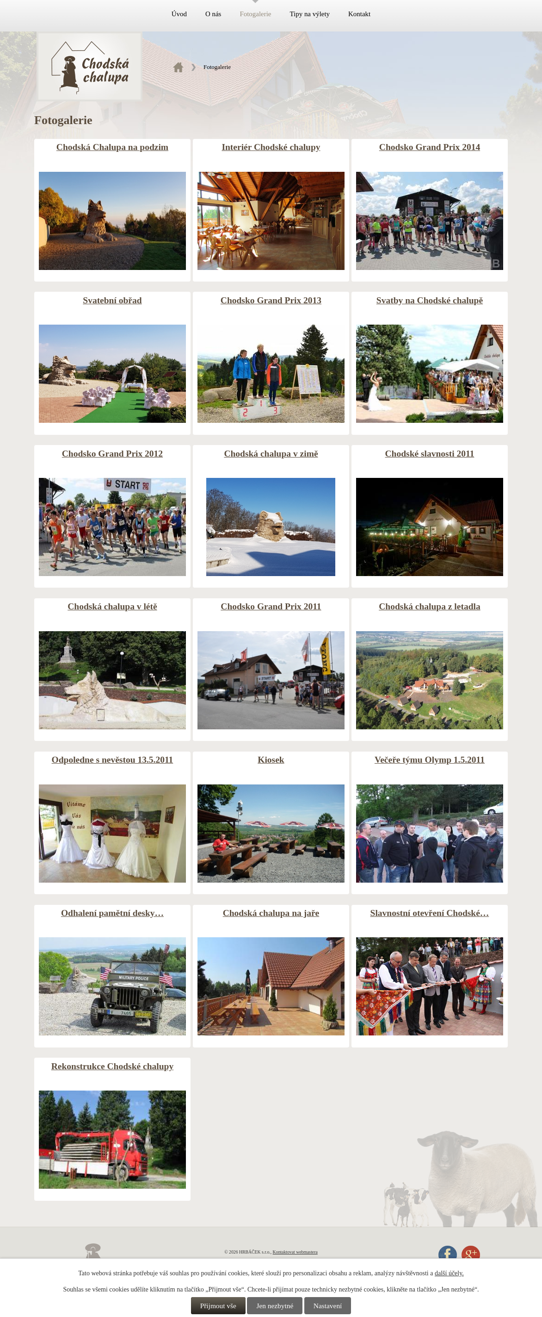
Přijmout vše (218, 1306)
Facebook (447, 1255)
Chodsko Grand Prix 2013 (271, 300)
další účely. (449, 1273)
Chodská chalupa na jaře (271, 913)
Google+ (471, 1255)
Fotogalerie (255, 14)
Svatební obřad (112, 300)
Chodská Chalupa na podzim (112, 147)
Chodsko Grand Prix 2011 (271, 606)
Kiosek (271, 760)
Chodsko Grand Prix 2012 (112, 453)
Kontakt (359, 14)
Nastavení (328, 1306)
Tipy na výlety (309, 14)
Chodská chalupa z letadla (429, 606)
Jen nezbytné (274, 1306)
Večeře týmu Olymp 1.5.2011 (430, 760)
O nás (213, 14)
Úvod (179, 14)
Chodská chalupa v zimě (271, 453)
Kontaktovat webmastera (295, 1251)
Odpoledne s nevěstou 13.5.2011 (112, 760)
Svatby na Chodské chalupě (429, 300)
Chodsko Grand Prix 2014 (429, 147)
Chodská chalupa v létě (112, 606)
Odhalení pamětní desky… (112, 913)
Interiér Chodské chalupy (271, 147)
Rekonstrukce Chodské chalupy (112, 1066)
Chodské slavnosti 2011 (429, 453)
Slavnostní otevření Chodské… (429, 913)
